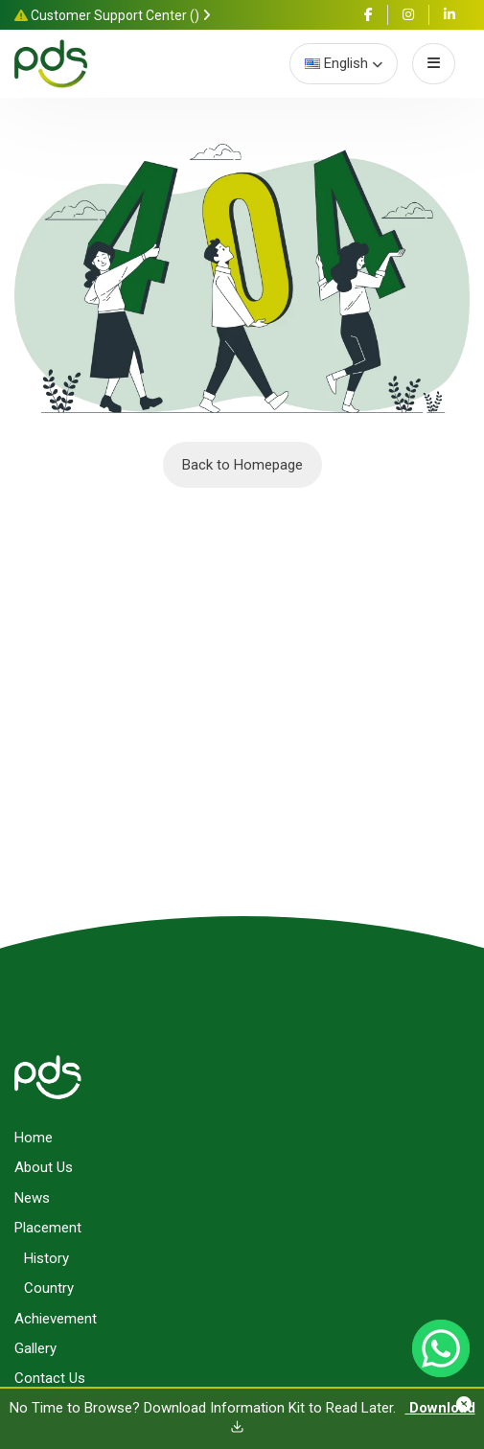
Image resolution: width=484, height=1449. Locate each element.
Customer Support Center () (112, 15)
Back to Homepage (242, 464)
